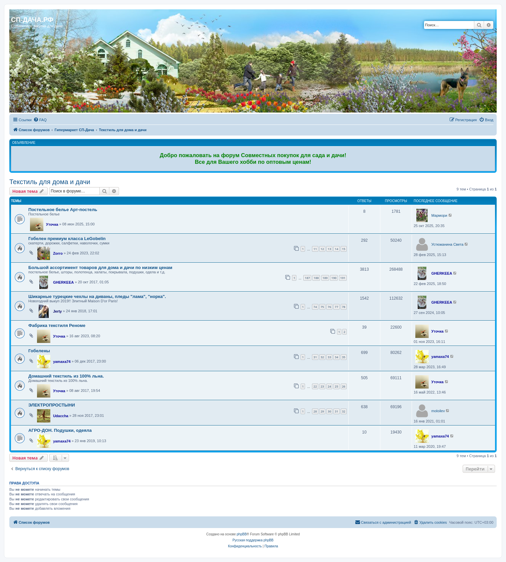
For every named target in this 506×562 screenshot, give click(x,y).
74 (315, 307)
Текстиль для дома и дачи (49, 181)
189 (325, 278)
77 (336, 307)
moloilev (438, 411)
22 (315, 386)
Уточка (52, 224)
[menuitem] (40, 120)
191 (342, 278)
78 (343, 307)
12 (322, 249)
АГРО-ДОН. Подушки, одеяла (60, 430)
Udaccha (60, 416)
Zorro (58, 253)
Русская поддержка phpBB (252, 540)
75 (322, 307)
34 (336, 357)
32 (322, 357)
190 (333, 278)
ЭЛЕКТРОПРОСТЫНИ (51, 405)
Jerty (57, 311)
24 (329, 386)
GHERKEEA (63, 282)
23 (322, 386)
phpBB (242, 534)
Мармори (439, 215)
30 (329, 411)
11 (315, 249)
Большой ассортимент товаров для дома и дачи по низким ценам (100, 267)
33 (329, 357)
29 (322, 411)
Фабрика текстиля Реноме (56, 325)
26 (343, 386)
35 (343, 357)
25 (336, 386)
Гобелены (39, 350)
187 (307, 278)
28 (315, 411)
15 (343, 249)
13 (329, 249)
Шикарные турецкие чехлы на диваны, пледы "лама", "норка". (97, 296)
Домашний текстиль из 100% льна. (66, 376)
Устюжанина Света (447, 244)
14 (336, 249)
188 (316, 278)
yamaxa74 (62, 362)
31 (315, 357)
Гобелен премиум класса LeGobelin (67, 238)
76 (329, 307)
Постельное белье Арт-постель (62, 209)
